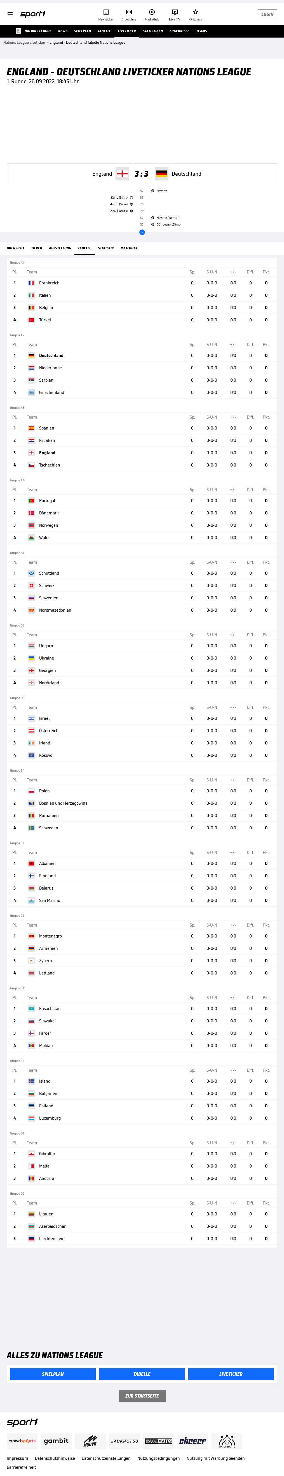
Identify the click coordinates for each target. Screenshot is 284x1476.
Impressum (17, 1458)
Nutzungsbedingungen (158, 1458)
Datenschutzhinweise (55, 1458)
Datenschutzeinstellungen (106, 1458)
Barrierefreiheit (21, 1467)
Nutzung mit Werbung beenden (216, 1458)
